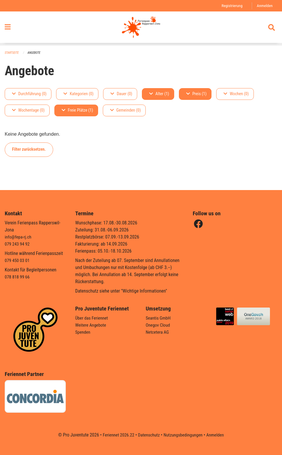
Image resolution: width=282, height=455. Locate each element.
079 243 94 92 (18, 244)
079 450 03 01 (18, 260)
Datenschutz (148, 435)
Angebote (36, 53)
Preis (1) (196, 94)
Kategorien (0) (78, 94)
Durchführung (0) (29, 94)
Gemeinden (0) (125, 110)
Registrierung (230, 5)
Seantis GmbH (159, 318)
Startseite (12, 53)
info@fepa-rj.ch (19, 237)
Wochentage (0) (28, 110)
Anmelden (264, 5)
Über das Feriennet (92, 318)
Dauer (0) (121, 94)
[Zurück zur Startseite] (141, 29)
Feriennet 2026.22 (116, 435)
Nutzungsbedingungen (184, 435)
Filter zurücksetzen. (29, 149)
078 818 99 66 (18, 277)
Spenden (83, 332)
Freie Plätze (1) (77, 110)
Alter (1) (159, 94)
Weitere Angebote (91, 325)
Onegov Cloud (159, 325)
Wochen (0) (236, 94)
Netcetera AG (158, 332)
